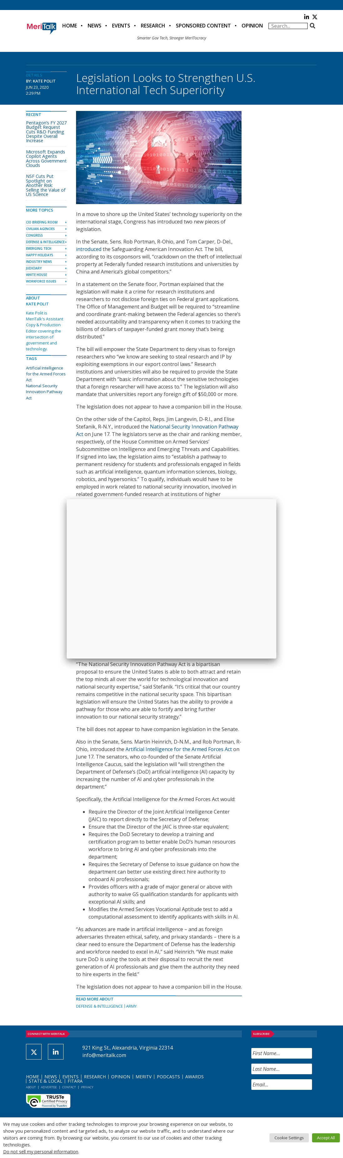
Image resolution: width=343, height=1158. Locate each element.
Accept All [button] (326, 1137)
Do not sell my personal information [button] (40, 1151)
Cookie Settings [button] (289, 1137)
